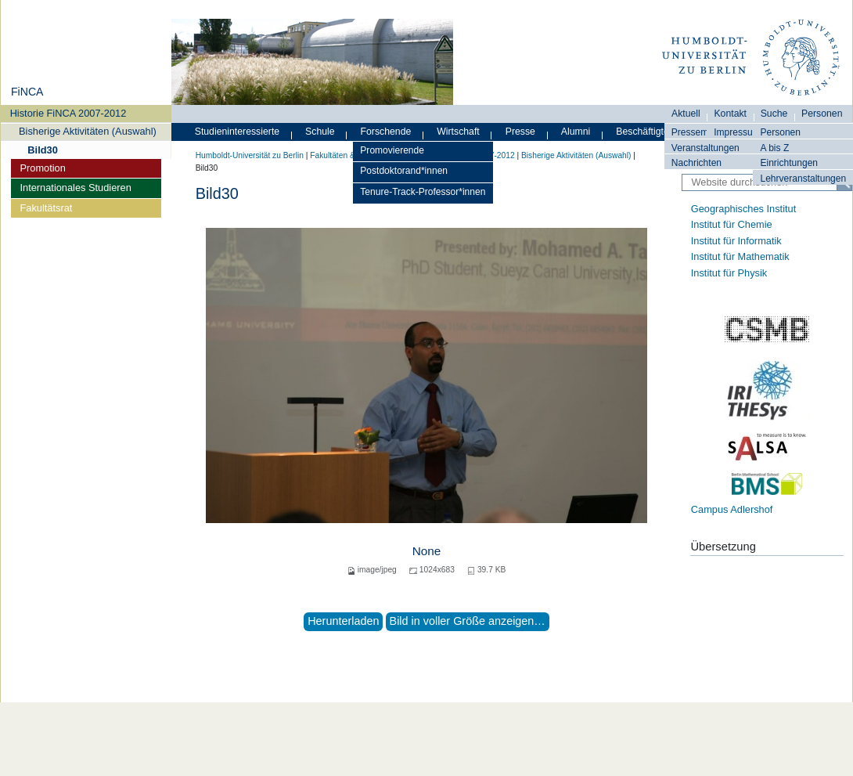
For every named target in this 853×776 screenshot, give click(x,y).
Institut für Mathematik (740, 256)
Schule (320, 131)
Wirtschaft (458, 131)
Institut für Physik (729, 273)
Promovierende (392, 150)
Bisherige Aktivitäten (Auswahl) (88, 131)
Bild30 (42, 150)
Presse (520, 131)
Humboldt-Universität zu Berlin (250, 155)
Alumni (576, 131)
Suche (774, 113)
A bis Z (774, 148)
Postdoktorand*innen (404, 170)
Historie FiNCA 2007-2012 (68, 113)
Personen (780, 132)
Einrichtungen (789, 162)
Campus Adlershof (732, 509)
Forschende (386, 131)
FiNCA (27, 91)
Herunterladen (343, 621)
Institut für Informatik (736, 241)
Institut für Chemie (731, 224)
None (426, 551)
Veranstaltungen (705, 148)
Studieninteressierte (237, 131)
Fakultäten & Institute (347, 155)
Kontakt (730, 113)
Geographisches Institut (743, 209)
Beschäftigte (642, 131)
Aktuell (685, 113)
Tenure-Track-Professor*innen (422, 191)
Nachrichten (696, 162)
